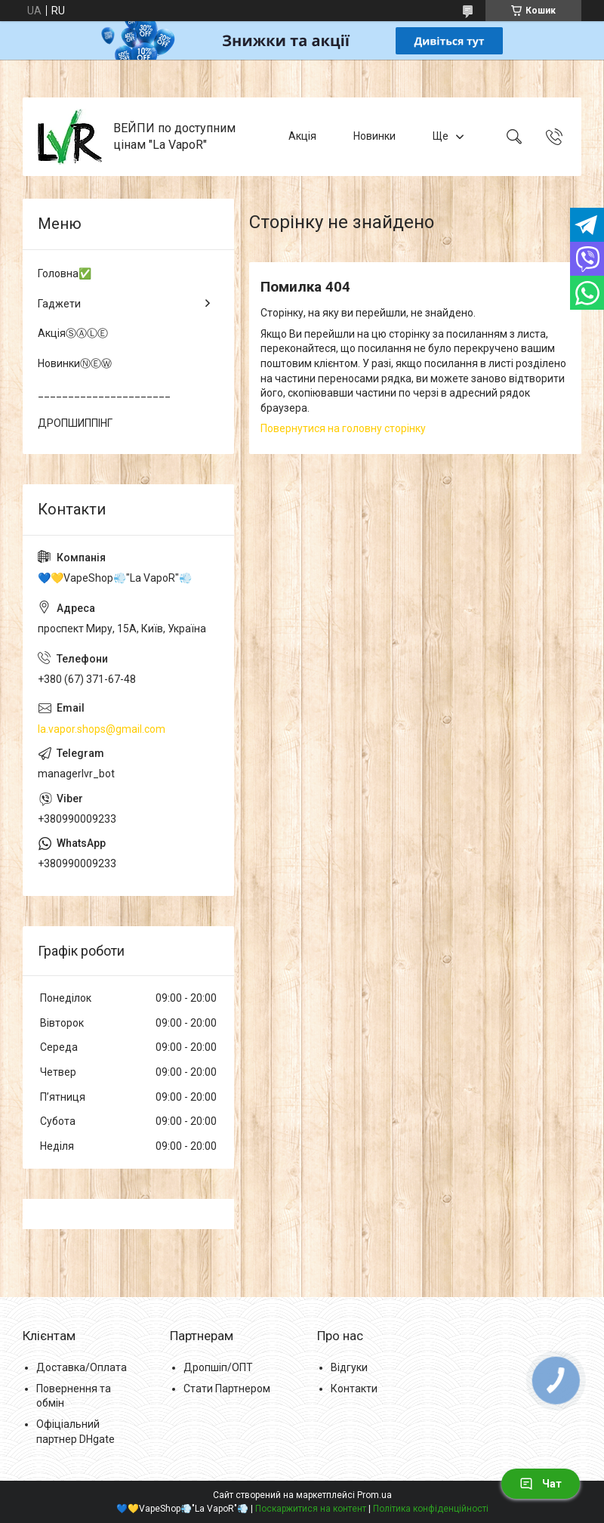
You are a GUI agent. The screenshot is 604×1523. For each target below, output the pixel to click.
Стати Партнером (226, 1388)
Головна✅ (64, 273)
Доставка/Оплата (81, 1367)
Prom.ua (374, 1495)
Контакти (354, 1388)
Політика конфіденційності (430, 1508)
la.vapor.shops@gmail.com (101, 729)
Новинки (374, 136)
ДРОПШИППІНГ (75, 423)
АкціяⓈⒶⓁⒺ (73, 333)
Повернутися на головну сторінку (343, 428)
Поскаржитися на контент (310, 1508)
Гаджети (59, 304)
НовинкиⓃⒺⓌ (75, 363)
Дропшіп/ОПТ (218, 1367)
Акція (302, 136)
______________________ (104, 393)
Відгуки (349, 1367)
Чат (540, 1484)
